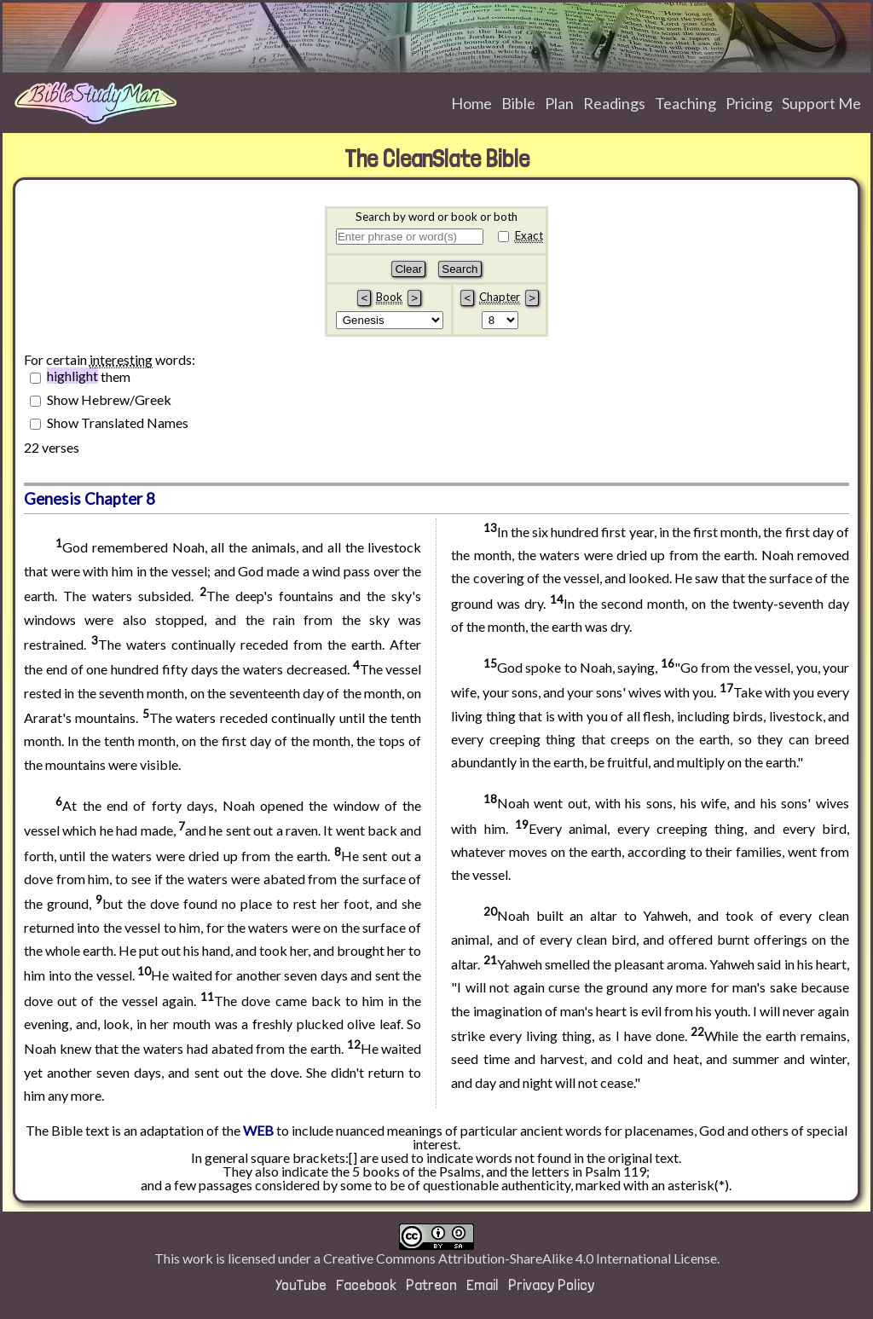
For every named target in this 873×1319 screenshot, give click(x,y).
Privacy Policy (551, 1284)
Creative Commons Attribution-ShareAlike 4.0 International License (520, 1258)
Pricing (749, 103)
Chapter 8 (119, 498)
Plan (559, 103)
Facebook (366, 1284)
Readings (614, 103)
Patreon (431, 1284)
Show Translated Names (117, 422)
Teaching (685, 103)
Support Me (821, 103)
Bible (518, 103)
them (88, 375)
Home (471, 103)
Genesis (52, 498)
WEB (258, 1130)
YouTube (301, 1284)
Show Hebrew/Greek (109, 398)
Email (482, 1284)
